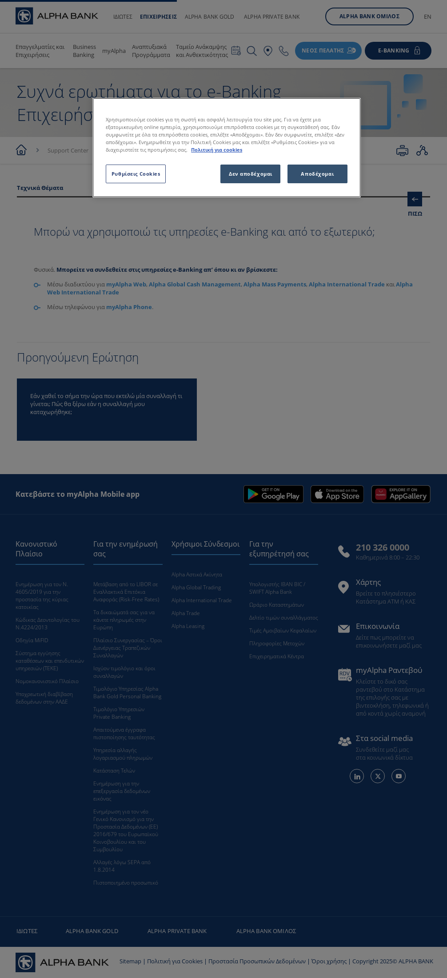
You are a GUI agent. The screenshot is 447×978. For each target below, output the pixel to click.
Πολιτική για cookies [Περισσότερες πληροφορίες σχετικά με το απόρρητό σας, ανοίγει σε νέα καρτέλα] (216, 149)
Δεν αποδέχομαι (250, 173)
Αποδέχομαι (317, 173)
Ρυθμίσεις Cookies (136, 173)
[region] (226, 147)
